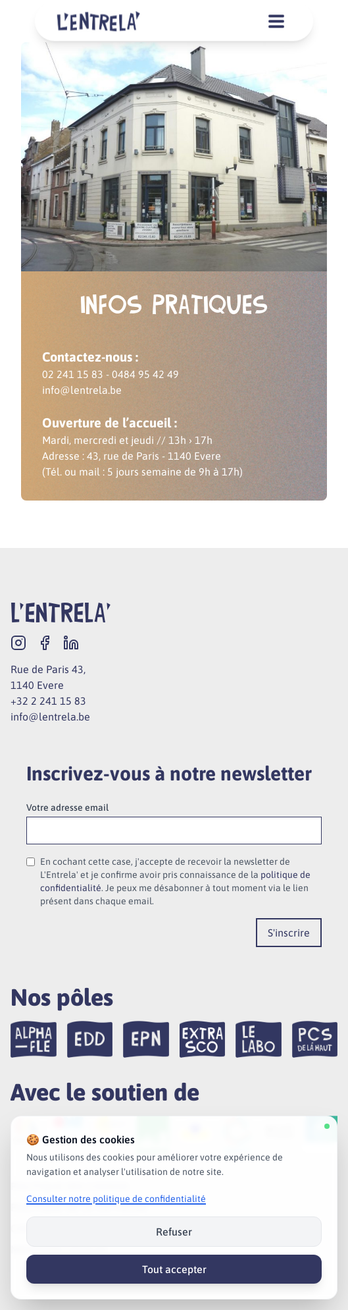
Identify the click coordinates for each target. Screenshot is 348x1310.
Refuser (174, 1232)
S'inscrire (289, 933)
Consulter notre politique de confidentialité (116, 1198)
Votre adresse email (67, 807)
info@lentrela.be (50, 717)
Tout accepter (174, 1269)
